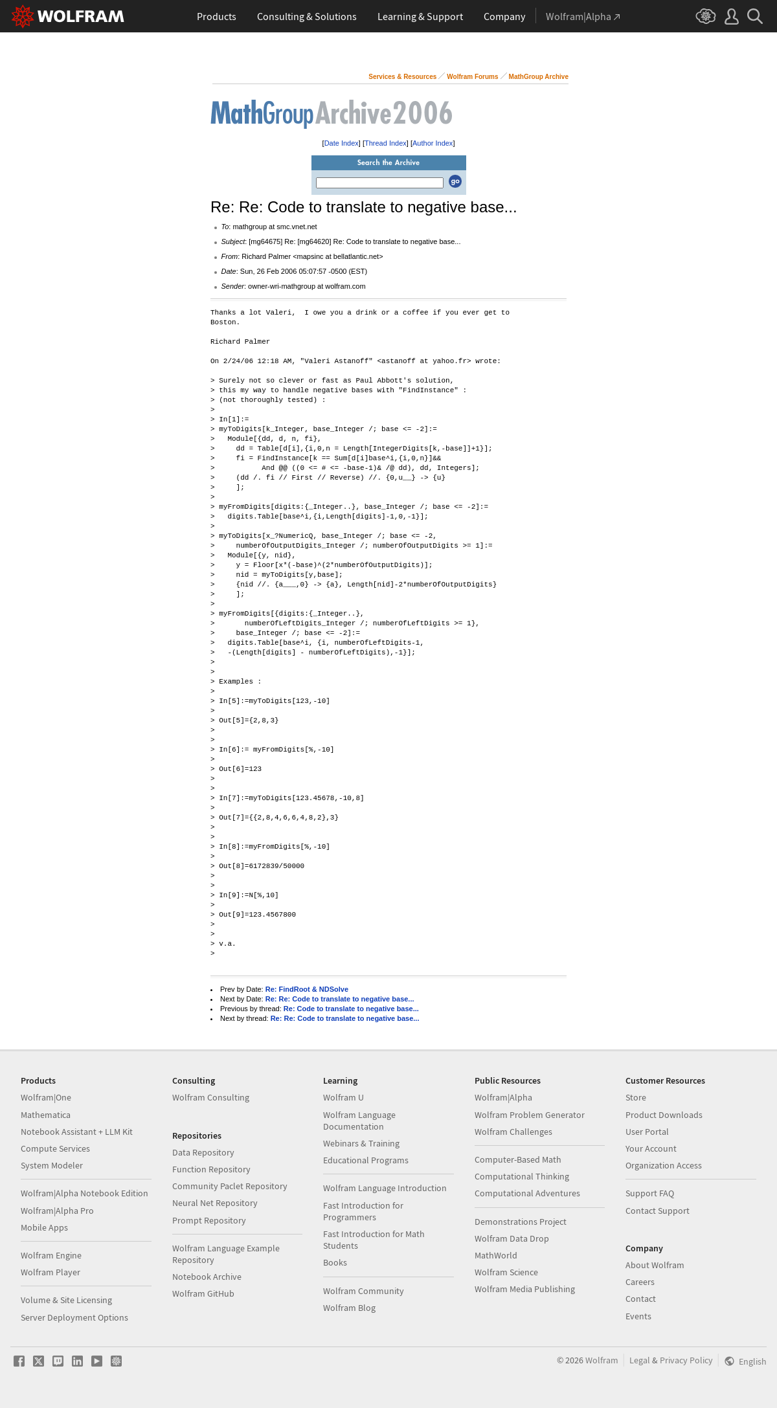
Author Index (432, 143)
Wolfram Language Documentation (359, 1120)
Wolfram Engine (51, 1255)
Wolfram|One (46, 1097)
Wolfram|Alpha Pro (57, 1210)
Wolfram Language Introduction (385, 1188)
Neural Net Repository (215, 1203)
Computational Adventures (527, 1193)
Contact (640, 1298)
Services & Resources (402, 76)
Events (638, 1316)
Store (635, 1097)
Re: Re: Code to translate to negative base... (339, 999)
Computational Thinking (522, 1176)
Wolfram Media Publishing (525, 1289)
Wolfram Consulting (210, 1097)
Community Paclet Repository (229, 1186)
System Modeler (52, 1165)
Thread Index (386, 143)
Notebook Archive (207, 1276)
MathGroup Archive (539, 76)
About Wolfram (654, 1265)
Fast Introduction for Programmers (363, 1211)
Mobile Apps (44, 1227)
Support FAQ (649, 1193)
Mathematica (46, 1115)
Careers (640, 1282)
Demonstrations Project (521, 1221)
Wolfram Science (506, 1272)
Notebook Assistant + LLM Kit (77, 1131)
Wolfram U (343, 1097)
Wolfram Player (50, 1272)
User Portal (647, 1131)
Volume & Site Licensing (66, 1300)
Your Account (651, 1148)
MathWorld (496, 1255)
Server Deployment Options (74, 1317)
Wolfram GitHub (203, 1293)
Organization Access (663, 1165)
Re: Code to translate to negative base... (351, 1008)
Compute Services (55, 1148)
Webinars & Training (361, 1143)
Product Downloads (664, 1115)
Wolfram (601, 1360)
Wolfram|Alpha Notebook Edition (84, 1193)
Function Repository (211, 1169)
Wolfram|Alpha (503, 1097)
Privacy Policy (686, 1360)
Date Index (341, 143)
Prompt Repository (209, 1220)
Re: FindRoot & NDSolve (306, 989)
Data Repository (203, 1152)
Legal (639, 1360)
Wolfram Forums (472, 76)
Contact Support (657, 1210)
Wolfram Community (363, 1291)
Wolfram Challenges (513, 1131)
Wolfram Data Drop (512, 1238)
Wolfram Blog (349, 1307)
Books (335, 1262)
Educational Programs (366, 1160)
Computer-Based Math (518, 1159)
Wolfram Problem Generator (530, 1115)
